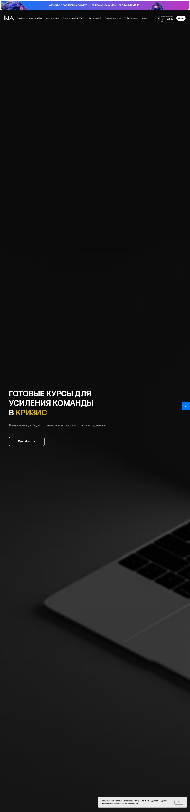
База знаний (95, 18)
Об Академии (131, 18)
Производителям (113, 18)
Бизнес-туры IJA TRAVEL (74, 18)
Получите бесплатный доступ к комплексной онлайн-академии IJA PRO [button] (95, 5)
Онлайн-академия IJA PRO (29, 18)
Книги (144, 18)
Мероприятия (52, 18)
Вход (181, 18)
